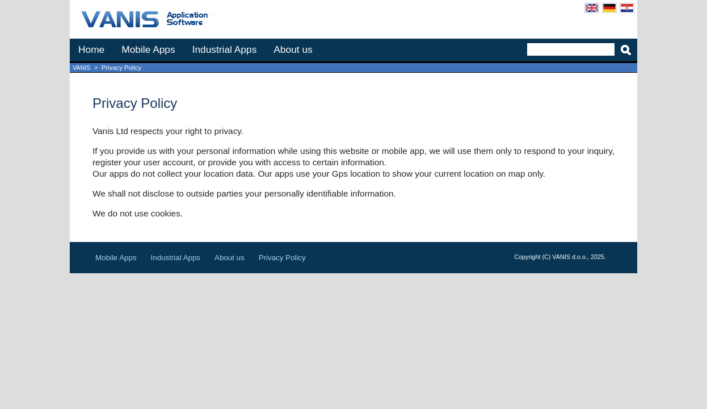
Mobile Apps (148, 49)
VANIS (81, 67)
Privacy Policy (282, 257)
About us (292, 49)
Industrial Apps (224, 49)
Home (91, 49)
